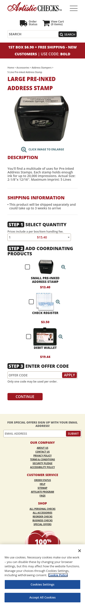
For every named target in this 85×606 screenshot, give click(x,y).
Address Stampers (41, 67)
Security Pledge (42, 463)
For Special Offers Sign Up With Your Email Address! (42, 424)
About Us (42, 447)
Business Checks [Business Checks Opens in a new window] (42, 520)
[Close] (80, 551)
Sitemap (42, 488)
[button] (63, 266)
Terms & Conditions (42, 459)
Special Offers (42, 524)
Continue (25, 396)
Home (10, 67)
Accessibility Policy (42, 467)
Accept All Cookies (42, 597)
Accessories (23, 67)
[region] (42, 575)
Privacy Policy (42, 455)
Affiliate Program (42, 491)
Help (42, 484)
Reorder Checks (42, 516)
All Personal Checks (42, 508)
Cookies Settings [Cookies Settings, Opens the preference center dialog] (42, 584)
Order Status (42, 480)
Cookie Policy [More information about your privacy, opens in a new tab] (58, 575)
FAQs (43, 495)
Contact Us (42, 451)
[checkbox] (43, 267)
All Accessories (42, 512)
